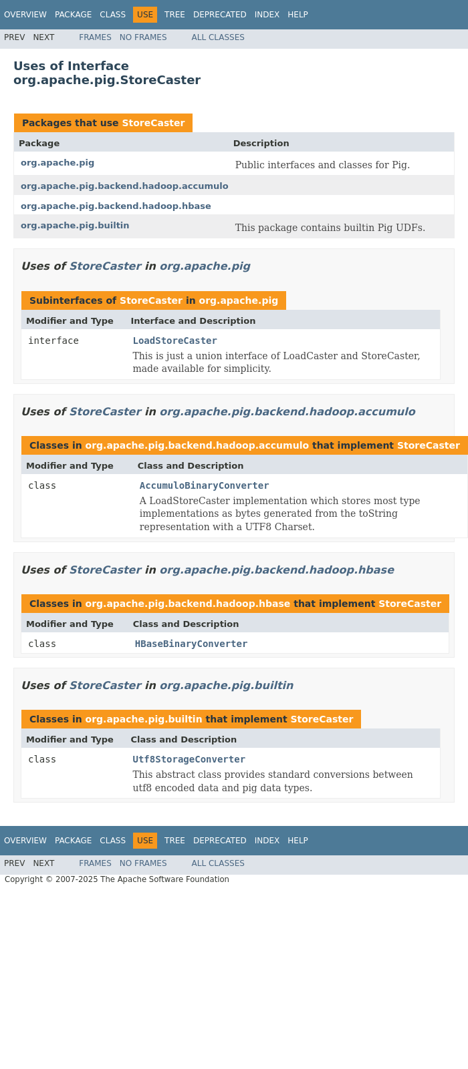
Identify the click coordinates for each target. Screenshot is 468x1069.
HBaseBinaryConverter (191, 643)
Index (267, 14)
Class (113, 14)
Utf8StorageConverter (189, 759)
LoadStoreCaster (175, 340)
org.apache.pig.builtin (75, 225)
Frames (95, 37)
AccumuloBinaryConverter (204, 485)
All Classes (218, 37)
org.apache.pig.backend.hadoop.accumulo (125, 186)
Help (297, 14)
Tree (174, 14)
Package (73, 14)
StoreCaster (153, 123)
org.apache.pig (57, 163)
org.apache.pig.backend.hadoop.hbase (116, 206)
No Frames (143, 37)
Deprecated (220, 14)
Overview (25, 14)
